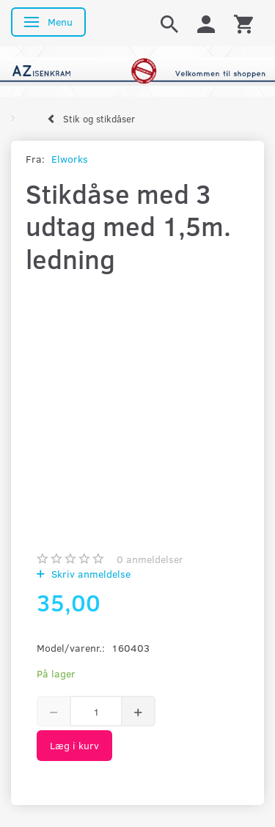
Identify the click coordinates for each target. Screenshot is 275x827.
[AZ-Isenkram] (137, 70)
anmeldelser (150, 559)
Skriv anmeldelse (89, 574)
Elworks (69, 159)
